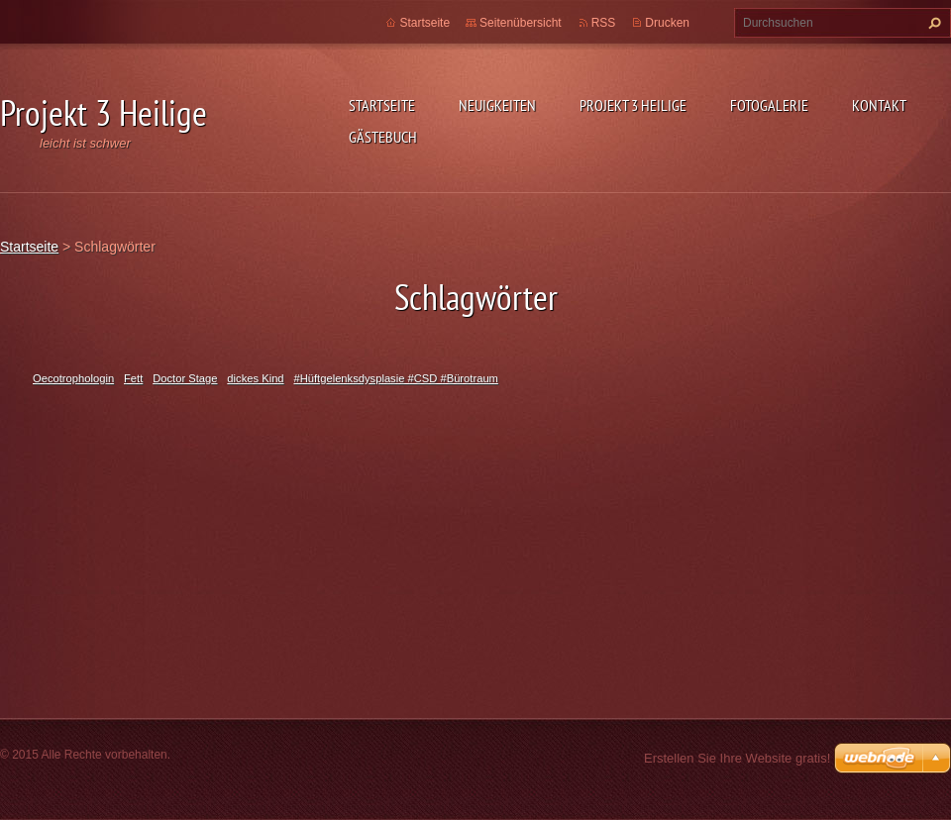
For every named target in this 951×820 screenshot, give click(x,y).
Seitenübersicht (520, 23)
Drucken (667, 23)
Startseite (382, 105)
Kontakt (879, 105)
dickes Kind (255, 378)
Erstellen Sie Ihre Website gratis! (737, 758)
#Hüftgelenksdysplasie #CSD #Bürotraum (395, 378)
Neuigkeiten (497, 105)
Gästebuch (383, 137)
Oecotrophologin (73, 378)
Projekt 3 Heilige (633, 105)
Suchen (932, 23)
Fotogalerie (769, 105)
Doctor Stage (185, 378)
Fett (133, 378)
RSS (603, 23)
